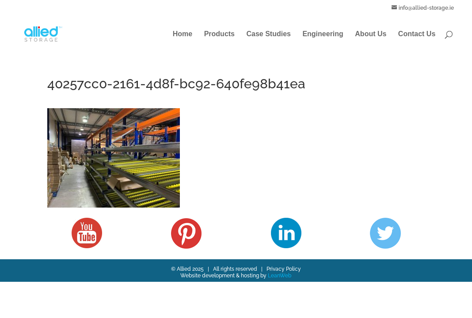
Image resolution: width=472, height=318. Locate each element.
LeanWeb (279, 276)
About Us (370, 34)
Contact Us (416, 34)
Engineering (322, 34)
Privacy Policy (283, 269)
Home (182, 34)
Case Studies (268, 34)
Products (219, 34)
